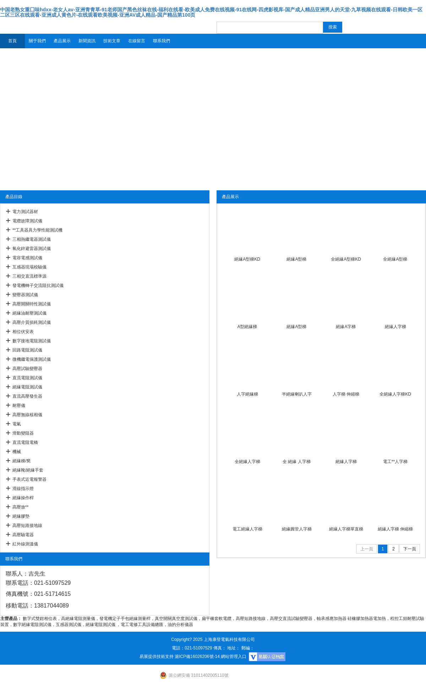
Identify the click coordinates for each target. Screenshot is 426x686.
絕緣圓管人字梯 (297, 529)
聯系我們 (161, 40)
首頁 (12, 40)
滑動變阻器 (23, 433)
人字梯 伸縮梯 (346, 394)
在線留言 (136, 40)
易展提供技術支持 (157, 656)
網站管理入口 (233, 656)
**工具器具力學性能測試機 (37, 230)
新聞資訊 (86, 40)
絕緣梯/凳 (21, 460)
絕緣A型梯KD (247, 259)
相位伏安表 (23, 331)
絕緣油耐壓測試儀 (29, 313)
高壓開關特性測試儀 (31, 303)
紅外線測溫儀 (25, 543)
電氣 (16, 423)
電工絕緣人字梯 (247, 529)
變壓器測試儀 (25, 294)
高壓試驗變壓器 (27, 368)
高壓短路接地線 (27, 525)
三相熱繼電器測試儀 (31, 239)
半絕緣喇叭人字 (297, 394)
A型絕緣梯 (247, 326)
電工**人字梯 (395, 461)
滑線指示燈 (23, 488)
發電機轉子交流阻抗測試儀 (38, 285)
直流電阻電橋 (25, 442)
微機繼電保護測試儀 (31, 359)
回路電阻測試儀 (27, 350)
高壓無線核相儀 (27, 414)
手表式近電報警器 (29, 479)
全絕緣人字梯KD (395, 394)
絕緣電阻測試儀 (27, 387)
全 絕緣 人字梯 (297, 461)
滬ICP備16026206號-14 (197, 656)
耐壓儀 (18, 405)
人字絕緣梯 (247, 394)
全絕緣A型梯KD (346, 259)
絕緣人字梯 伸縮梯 (395, 529)
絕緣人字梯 (395, 326)
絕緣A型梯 (296, 259)
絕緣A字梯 (346, 326)
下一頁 (409, 548)
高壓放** (20, 507)
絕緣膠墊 (20, 516)
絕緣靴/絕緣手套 (27, 470)
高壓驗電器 (23, 534)
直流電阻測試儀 (27, 377)
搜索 (332, 26)
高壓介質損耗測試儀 (31, 322)
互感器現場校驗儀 (29, 267)
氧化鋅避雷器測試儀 (31, 248)
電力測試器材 (25, 211)
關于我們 (37, 40)
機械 (16, 451)
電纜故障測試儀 (27, 220)
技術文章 (111, 40)
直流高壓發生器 (27, 396)
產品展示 (62, 40)
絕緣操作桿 (23, 497)
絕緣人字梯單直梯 (346, 529)
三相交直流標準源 (29, 276)
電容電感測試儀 (27, 257)
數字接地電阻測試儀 (31, 340)
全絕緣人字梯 (247, 461)
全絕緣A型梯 (395, 259)
